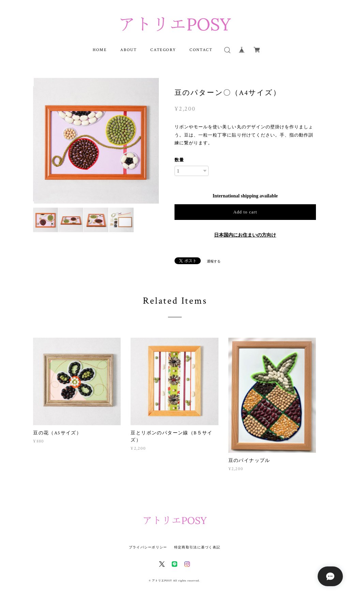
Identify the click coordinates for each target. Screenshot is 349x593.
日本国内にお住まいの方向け (245, 235)
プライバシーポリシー (148, 547)
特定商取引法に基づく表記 (197, 547)
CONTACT (200, 49)
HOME (100, 49)
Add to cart (245, 211)
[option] (96, 141)
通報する (214, 261)
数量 (179, 159)
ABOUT (128, 49)
